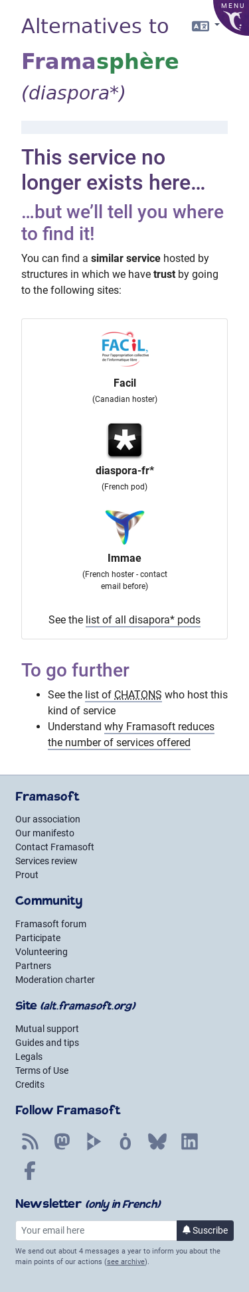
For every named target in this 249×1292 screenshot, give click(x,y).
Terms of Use (41, 1070)
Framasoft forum (50, 924)
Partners (33, 965)
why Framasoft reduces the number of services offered (131, 734)
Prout (27, 875)
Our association (47, 819)
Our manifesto (44, 833)
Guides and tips (47, 1042)
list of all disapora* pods (143, 620)
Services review (46, 861)
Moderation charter (55, 979)
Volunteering (41, 951)
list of (123, 694)
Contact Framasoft (54, 847)
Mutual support (47, 1028)
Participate (37, 938)
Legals (28, 1056)
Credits (29, 1084)
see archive (126, 1262)
